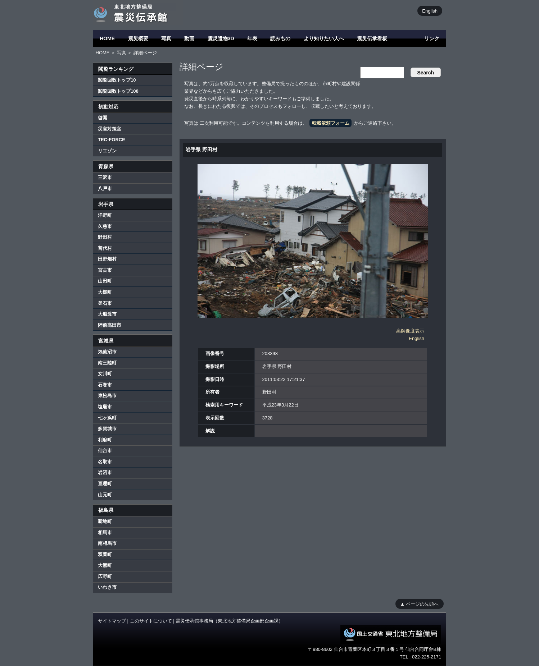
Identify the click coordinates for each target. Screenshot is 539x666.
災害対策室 (109, 129)
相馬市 (105, 532)
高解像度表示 (410, 331)
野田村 (105, 237)
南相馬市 (107, 543)
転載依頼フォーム (330, 123)
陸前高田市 (109, 325)
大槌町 (105, 292)
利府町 (105, 439)
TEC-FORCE (111, 139)
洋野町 (105, 215)
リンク (431, 38)
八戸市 (105, 188)
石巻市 (105, 384)
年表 (252, 38)
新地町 (105, 521)
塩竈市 (105, 406)
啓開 (102, 117)
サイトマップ (112, 621)
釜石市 (105, 303)
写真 (166, 38)
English (430, 10)
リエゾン (107, 150)
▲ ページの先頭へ (419, 603)
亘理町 (105, 483)
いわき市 (107, 587)
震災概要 (138, 38)
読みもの (280, 38)
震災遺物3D (221, 38)
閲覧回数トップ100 (118, 91)
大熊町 (105, 565)
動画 (189, 38)
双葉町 (105, 554)
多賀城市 (107, 428)
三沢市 (105, 177)
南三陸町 (107, 363)
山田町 (105, 281)
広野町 (105, 576)
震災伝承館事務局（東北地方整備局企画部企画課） (229, 621)
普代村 (105, 248)
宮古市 (105, 270)
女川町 (105, 373)
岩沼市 (105, 472)
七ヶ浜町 (107, 418)
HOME (107, 38)
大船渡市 (107, 314)
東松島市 (107, 395)
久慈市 (105, 226)
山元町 (105, 494)
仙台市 (105, 450)
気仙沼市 (107, 351)
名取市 (105, 461)
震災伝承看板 (372, 38)
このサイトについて (151, 621)
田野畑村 (107, 259)
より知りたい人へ (324, 38)
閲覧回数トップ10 (117, 80)
